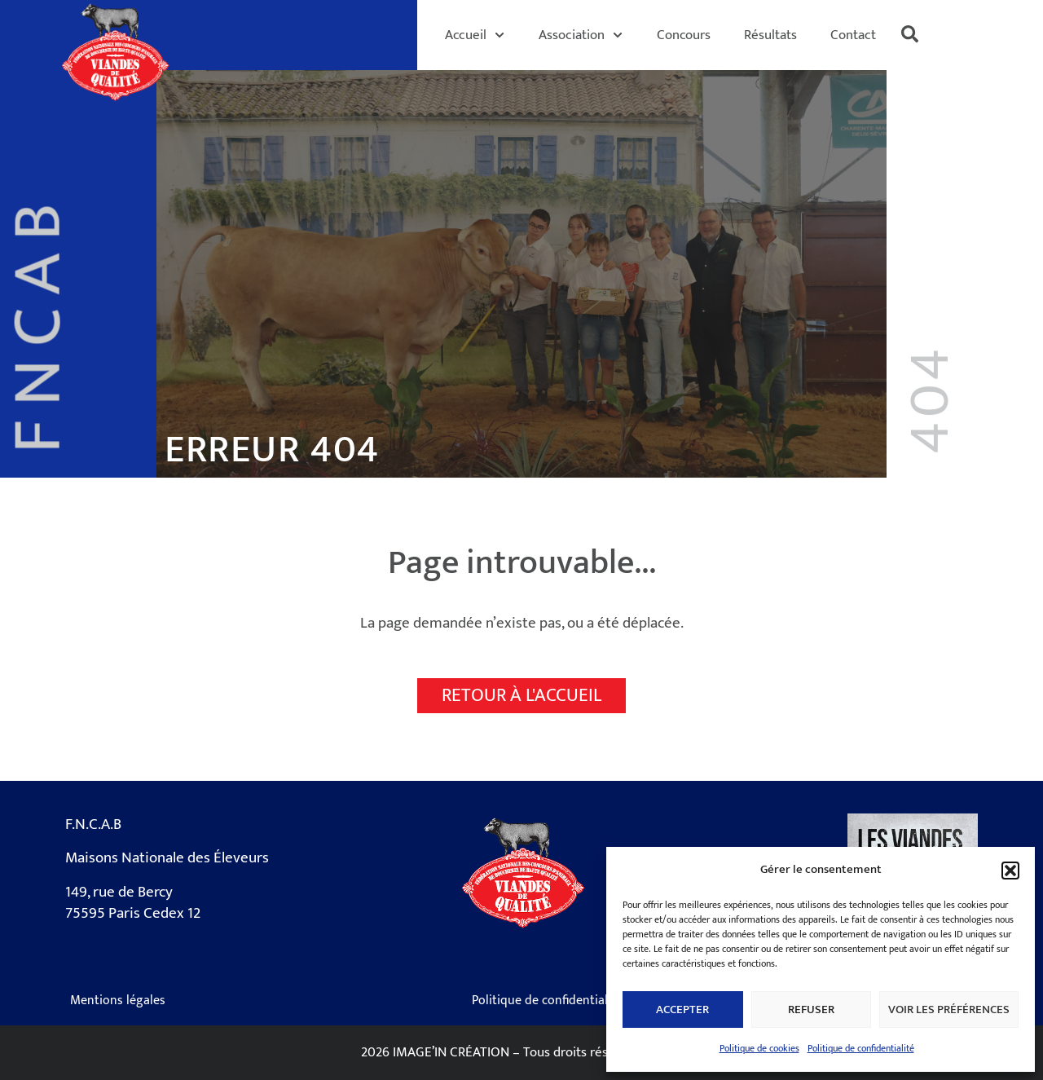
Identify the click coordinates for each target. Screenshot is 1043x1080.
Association (581, 35)
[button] (1010, 870)
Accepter (682, 1009)
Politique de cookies (759, 1048)
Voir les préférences (949, 1009)
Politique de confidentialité (861, 1048)
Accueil (474, 35)
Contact (853, 34)
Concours (684, 34)
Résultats (770, 34)
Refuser (811, 1009)
